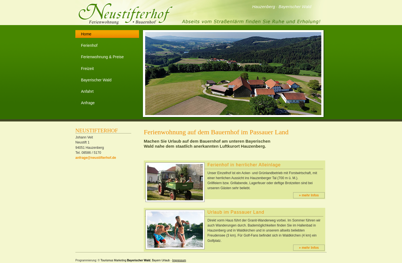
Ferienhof (89, 45)
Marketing (120, 260)
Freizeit (87, 68)
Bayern (156, 260)
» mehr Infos (309, 195)
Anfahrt (87, 91)
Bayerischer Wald (96, 80)
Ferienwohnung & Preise (102, 57)
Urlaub (166, 260)
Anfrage (88, 103)
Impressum (179, 260)
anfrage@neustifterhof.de (95, 158)
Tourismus (106, 260)
